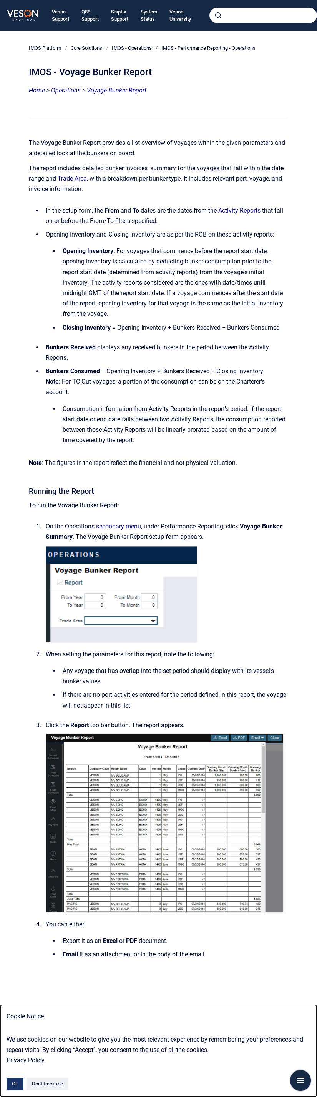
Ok (15, 1084)
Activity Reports (239, 210)
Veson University (180, 15)
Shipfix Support (119, 15)
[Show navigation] (300, 1080)
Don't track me (47, 1084)
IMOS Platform (45, 48)
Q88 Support (90, 15)
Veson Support (60, 15)
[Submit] (218, 15)
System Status (149, 15)
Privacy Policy (26, 1060)
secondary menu (118, 526)
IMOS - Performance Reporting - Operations (208, 48)
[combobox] (263, 15)
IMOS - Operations (132, 48)
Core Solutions (86, 48)
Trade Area (72, 178)
